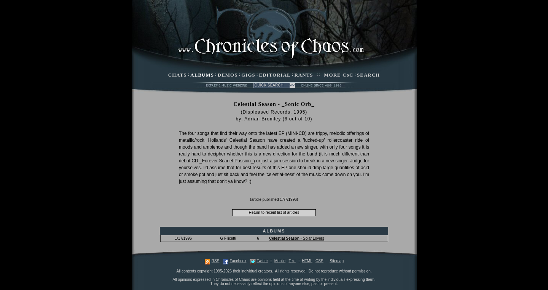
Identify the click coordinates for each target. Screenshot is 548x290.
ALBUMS (202, 75)
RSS (216, 261)
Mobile (279, 261)
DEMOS (228, 75)
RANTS (303, 75)
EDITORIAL (275, 75)
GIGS (248, 75)
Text (291, 261)
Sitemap (337, 261)
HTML (307, 261)
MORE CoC (338, 75)
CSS (319, 261)
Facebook (237, 261)
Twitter (262, 261)
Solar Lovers (296, 238)
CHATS (177, 75)
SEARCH (368, 75)
